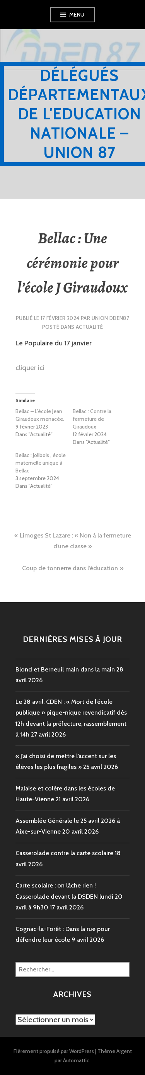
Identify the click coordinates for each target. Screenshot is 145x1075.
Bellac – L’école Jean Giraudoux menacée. (39, 415)
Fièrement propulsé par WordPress (54, 1051)
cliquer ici (29, 367)
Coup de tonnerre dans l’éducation (70, 568)
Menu (77, 14)
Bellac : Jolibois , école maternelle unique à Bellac (40, 463)
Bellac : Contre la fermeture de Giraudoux (92, 419)
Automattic (76, 1060)
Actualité (89, 327)
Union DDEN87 (111, 318)
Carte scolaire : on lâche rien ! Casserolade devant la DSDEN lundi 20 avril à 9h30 (69, 896)
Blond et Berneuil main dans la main (65, 669)
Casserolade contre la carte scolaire (64, 853)
